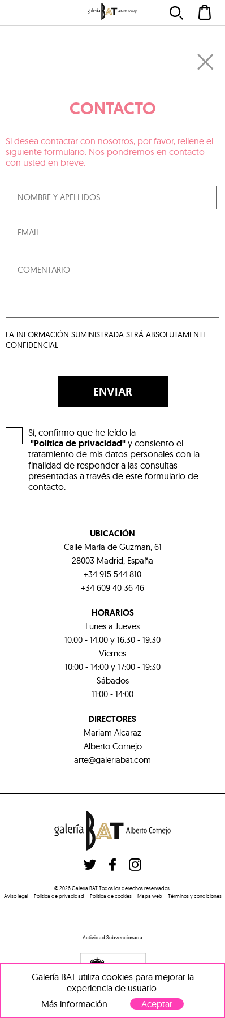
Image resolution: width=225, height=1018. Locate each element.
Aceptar (156, 1004)
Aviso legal (16, 896)
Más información (74, 1004)
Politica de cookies (111, 896)
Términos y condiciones (195, 896)
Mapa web (149, 896)
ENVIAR (112, 391)
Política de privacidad (59, 896)
